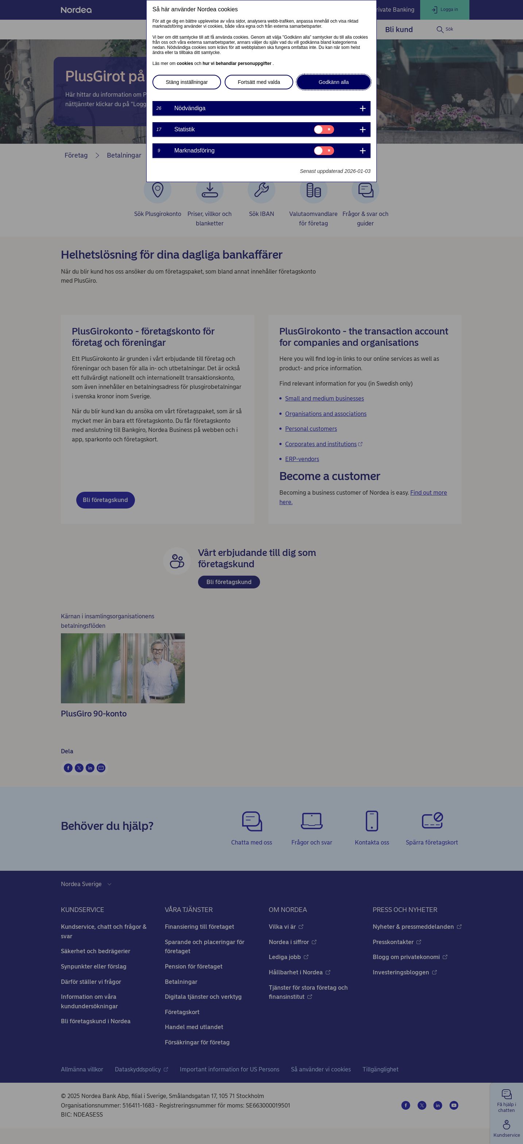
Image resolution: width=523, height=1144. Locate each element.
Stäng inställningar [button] (187, 82)
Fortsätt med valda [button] (259, 82)
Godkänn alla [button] (334, 82)
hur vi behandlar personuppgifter (237, 63)
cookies (185, 63)
